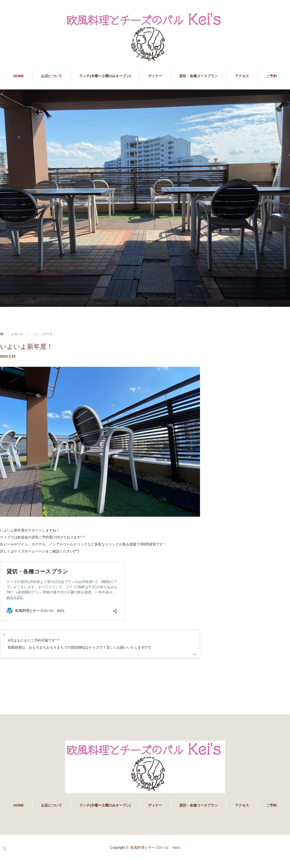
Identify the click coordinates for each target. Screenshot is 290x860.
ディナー (155, 76)
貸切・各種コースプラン (198, 76)
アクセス (242, 76)
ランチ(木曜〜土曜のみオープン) (104, 76)
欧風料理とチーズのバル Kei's (155, 848)
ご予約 (271, 76)
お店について (51, 76)
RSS (4, 847)
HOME (18, 76)
